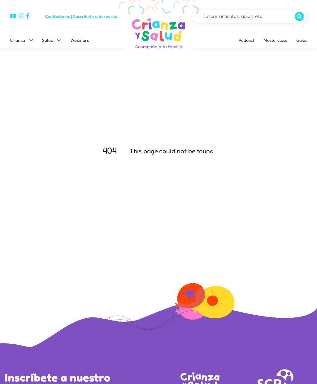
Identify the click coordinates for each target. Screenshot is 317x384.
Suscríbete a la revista (95, 16)
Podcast (246, 40)
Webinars (79, 40)
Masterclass (275, 40)
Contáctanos (57, 16)
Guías (301, 40)
